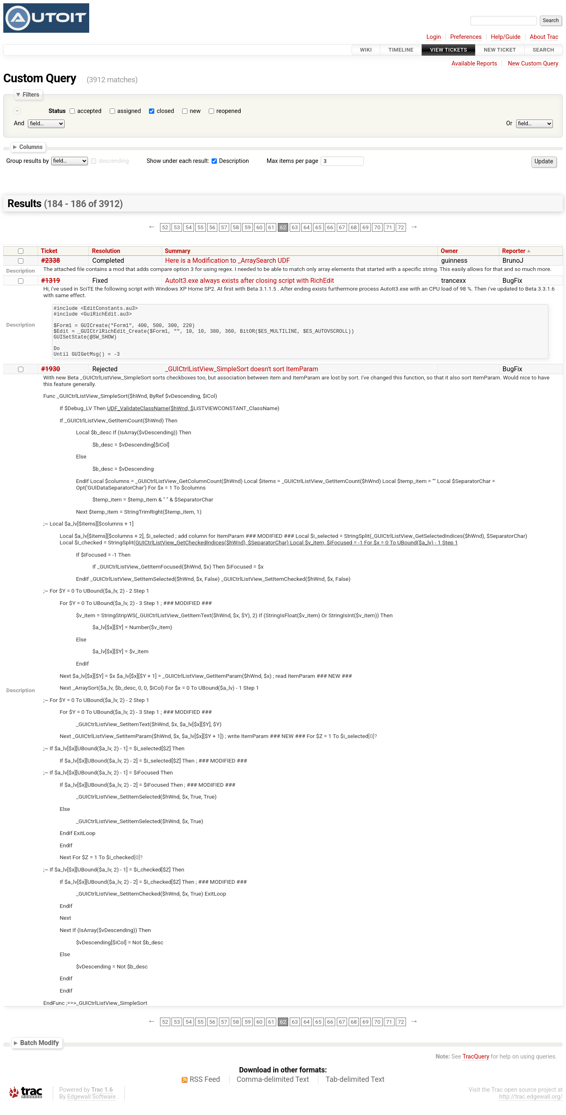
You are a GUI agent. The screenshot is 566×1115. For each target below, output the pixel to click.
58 (236, 227)
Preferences (466, 37)
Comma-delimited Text (273, 1090)
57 (224, 227)
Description (230, 161)
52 (165, 227)
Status (57, 111)
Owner (449, 251)
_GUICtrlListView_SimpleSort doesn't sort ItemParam (241, 380)
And (19, 123)
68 (354, 227)
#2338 (50, 260)
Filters (31, 94)
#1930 (50, 380)
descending (114, 161)
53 (177, 227)
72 (401, 227)
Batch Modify (39, 1054)
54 (188, 227)
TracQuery (475, 1067)
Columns (31, 147)
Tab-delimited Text (355, 1090)
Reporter (513, 251)
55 (200, 227)
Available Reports (474, 63)
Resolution (106, 251)
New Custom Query (533, 63)
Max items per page (292, 161)
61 (271, 227)
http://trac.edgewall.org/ (531, 1107)
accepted (89, 111)
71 (389, 227)
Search (543, 50)
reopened (228, 111)
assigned (129, 111)
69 (366, 227)
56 (212, 227)
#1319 (50, 280)
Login (433, 37)
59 (247, 227)
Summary (177, 251)
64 (306, 227)
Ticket (49, 251)
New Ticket (500, 50)
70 (377, 227)
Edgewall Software (91, 1107)
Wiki (366, 50)
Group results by (27, 161)
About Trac (544, 37)
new (195, 111)
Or (509, 123)
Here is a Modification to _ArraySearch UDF (227, 260)
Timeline (400, 50)
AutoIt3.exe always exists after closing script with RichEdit (249, 280)
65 (318, 227)
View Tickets (448, 50)
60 (259, 227)
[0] (371, 747)
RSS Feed (205, 1090)
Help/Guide (506, 37)
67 (342, 227)
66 (330, 227)
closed (165, 111)
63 (295, 227)
